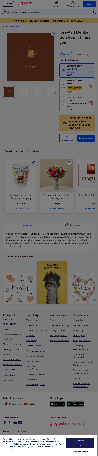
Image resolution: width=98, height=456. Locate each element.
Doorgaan (80, 440)
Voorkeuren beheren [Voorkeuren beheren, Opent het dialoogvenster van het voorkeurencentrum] (80, 451)
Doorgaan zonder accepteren (80, 446)
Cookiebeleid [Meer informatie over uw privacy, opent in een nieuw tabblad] (15, 449)
